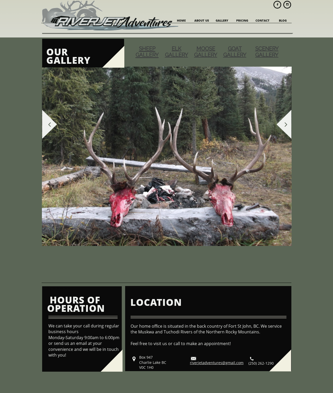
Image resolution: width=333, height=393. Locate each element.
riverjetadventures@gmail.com (217, 362)
